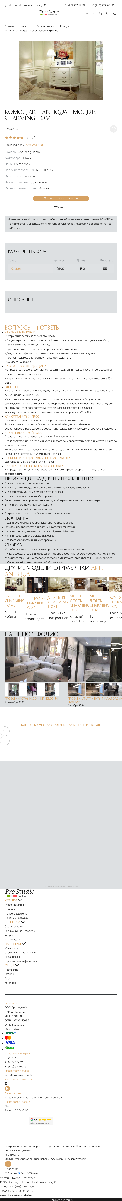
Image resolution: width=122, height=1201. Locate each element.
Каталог (14, 13)
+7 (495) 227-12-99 (16, 1062)
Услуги (9, 935)
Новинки (10, 909)
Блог (7, 978)
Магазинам (11, 948)
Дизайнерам (12, 956)
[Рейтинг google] (41, 1124)
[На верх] (7, 1163)
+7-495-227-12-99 (83, 428)
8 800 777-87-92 (14, 1057)
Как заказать (12, 939)
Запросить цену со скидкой (61, 198)
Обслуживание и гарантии (20, 930)
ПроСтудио (28, 1177)
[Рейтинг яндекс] (17, 1121)
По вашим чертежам (17, 917)
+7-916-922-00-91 (106, 428)
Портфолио (11, 969)
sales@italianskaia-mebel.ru (77, 424)
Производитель (24, 145)
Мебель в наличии (15, 904)
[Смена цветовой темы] (93, 13)
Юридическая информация (21, 961)
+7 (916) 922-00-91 (16, 1066)
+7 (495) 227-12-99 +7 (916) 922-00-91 (90, 5)
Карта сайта (12, 1154)
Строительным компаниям (20, 952)
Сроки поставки (14, 926)
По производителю (16, 913)
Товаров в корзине (61, 1199)
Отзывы (9, 974)
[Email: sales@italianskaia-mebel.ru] (87, 13)
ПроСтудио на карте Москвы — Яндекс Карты (61, 886)
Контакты (10, 982)
